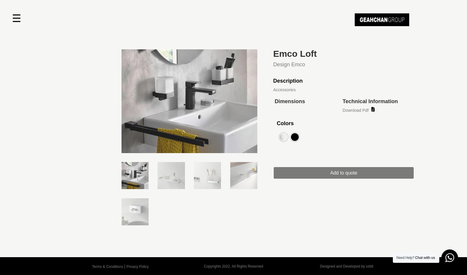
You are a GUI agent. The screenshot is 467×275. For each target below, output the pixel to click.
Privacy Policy (138, 267)
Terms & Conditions (107, 267)
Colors (285, 123)
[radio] (283, 137)
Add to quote (343, 172)
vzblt (369, 266)
